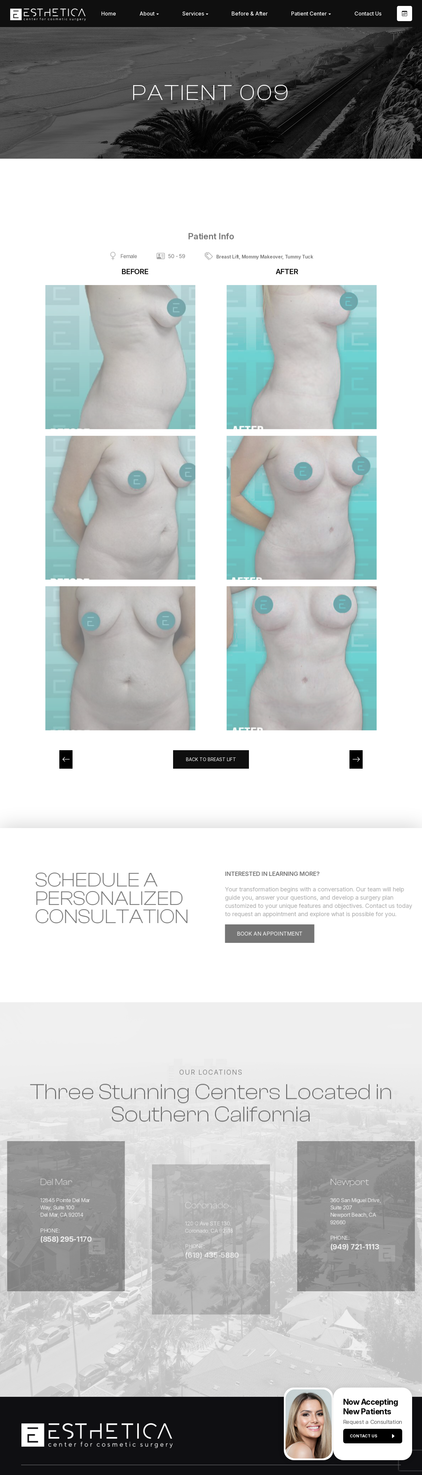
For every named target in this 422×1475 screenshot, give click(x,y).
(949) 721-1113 (356, 1226)
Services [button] (195, 13)
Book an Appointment (292, 935)
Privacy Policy (223, 1452)
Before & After (249, 13)
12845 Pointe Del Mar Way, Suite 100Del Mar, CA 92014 (45, 1197)
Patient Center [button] (311, 13)
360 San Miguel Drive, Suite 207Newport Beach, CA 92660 (369, 1194)
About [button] (149, 13)
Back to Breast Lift (211, 759)
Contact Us (367, 13)
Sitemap (255, 1452)
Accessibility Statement (173, 1452)
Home (108, 13)
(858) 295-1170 (32, 1233)
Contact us (369, 1438)
